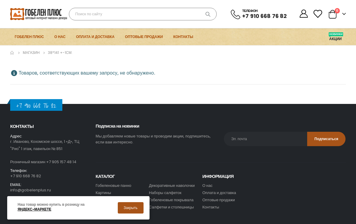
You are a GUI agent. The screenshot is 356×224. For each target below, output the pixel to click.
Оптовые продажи (144, 36)
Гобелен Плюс (29, 36)
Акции (336, 39)
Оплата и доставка (95, 36)
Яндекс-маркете (34, 209)
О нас (59, 36)
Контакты (183, 36)
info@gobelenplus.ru (30, 190)
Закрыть (131, 207)
